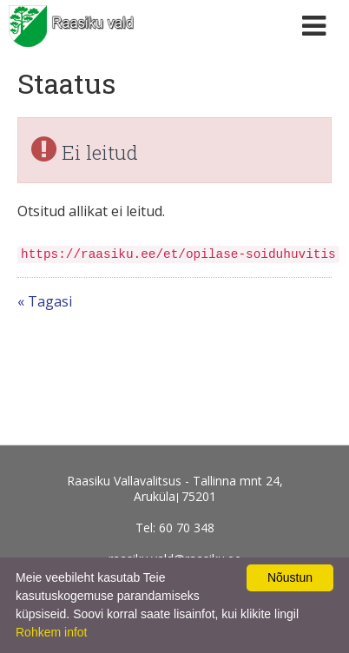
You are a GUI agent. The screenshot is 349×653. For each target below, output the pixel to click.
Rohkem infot (51, 632)
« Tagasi (44, 301)
